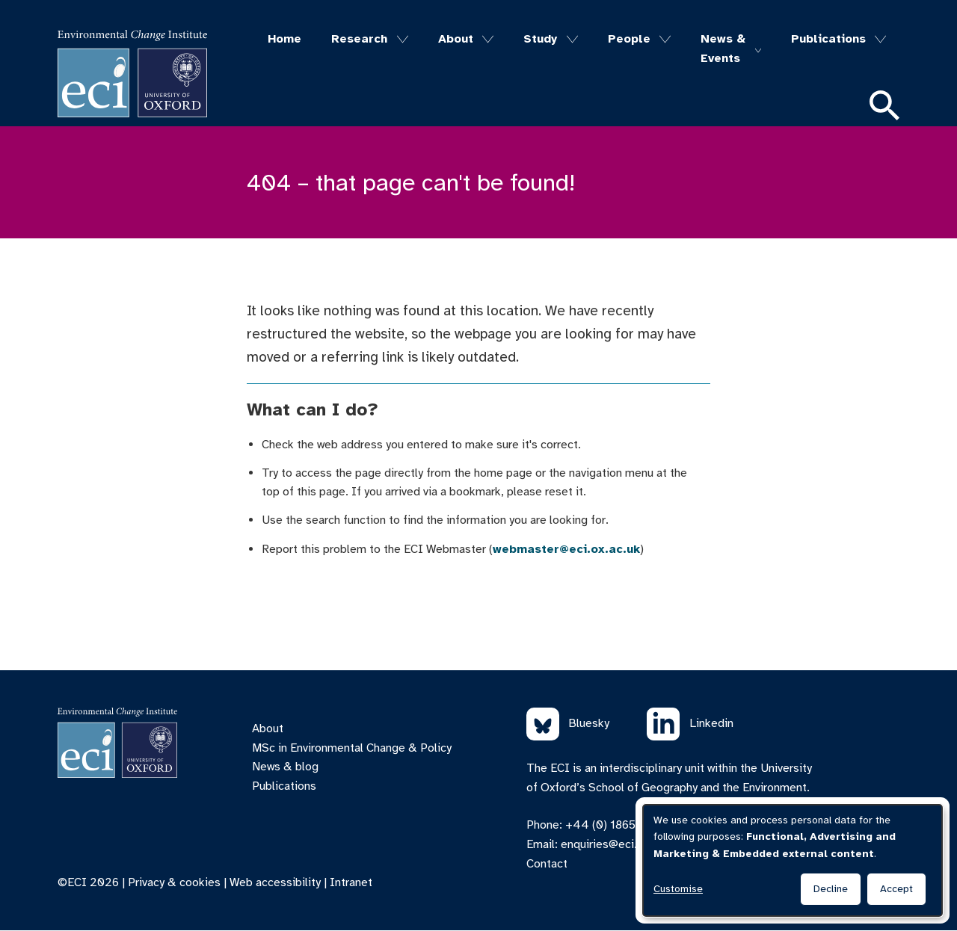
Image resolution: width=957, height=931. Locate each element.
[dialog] (792, 860)
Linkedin (690, 724)
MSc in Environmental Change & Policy (352, 747)
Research (359, 38)
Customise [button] (678, 888)
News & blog (285, 766)
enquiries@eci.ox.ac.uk (620, 844)
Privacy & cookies (174, 882)
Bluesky (568, 724)
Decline (830, 888)
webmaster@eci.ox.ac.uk (566, 549)
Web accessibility (275, 882)
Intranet (351, 882)
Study (540, 38)
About (455, 38)
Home (284, 38)
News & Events (723, 48)
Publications (828, 38)
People (629, 38)
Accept (896, 888)
